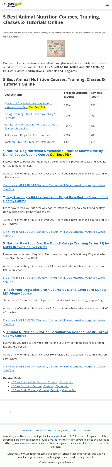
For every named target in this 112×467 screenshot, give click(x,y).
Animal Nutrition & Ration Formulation (31, 141)
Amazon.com (24, 443)
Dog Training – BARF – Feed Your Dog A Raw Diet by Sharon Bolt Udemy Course (55, 199)
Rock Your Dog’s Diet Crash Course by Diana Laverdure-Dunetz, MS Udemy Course (55, 291)
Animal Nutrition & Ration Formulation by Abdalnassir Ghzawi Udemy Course (55, 334)
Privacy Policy (61, 430)
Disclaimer (26, 430)
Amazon (55, 436)
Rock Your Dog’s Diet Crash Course (28, 135)
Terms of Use (43, 430)
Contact (87, 430)
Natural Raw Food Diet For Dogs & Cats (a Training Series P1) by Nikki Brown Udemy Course (56, 245)
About (76, 430)
